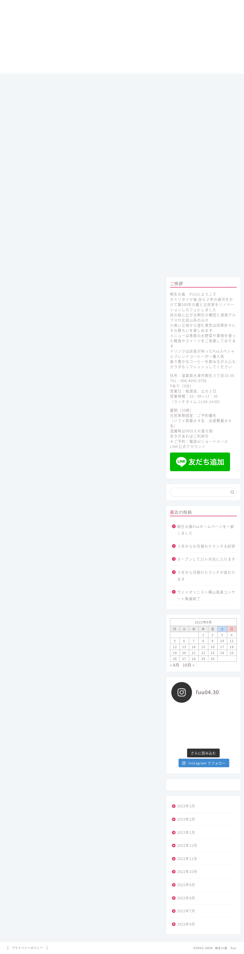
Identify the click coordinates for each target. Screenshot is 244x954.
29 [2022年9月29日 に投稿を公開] (203, 658)
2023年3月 (186, 805)
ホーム (28, 263)
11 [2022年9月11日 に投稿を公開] (232, 641)
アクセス (215, 263)
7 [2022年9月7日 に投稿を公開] (194, 641)
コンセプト (122, 263)
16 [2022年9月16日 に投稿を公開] (213, 646)
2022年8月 (186, 897)
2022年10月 (187, 871)
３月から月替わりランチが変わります (206, 576)
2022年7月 (186, 910)
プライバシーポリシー (27, 947)
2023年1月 (186, 832)
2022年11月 (187, 858)
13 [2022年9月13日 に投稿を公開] (184, 646)
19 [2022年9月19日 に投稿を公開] (175, 652)
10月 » (189, 665)
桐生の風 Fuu (122, 37)
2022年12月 (187, 845)
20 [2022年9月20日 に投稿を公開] (184, 652)
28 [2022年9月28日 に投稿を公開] (194, 658)
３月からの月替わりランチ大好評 (206, 546)
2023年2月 (186, 819)
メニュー (75, 263)
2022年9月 (186, 884)
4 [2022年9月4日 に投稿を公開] (232, 635)
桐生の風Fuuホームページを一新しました (205, 530)
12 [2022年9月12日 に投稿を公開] (175, 646)
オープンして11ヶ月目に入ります (206, 559)
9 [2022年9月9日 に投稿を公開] (213, 641)
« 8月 (175, 665)
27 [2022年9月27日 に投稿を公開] (184, 658)
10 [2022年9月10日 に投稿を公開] (222, 641)
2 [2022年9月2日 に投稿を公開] (213, 635)
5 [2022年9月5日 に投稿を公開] (175, 641)
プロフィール (169, 263)
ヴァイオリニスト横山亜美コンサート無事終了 (206, 595)
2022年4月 (186, 924)
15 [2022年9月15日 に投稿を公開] (203, 646)
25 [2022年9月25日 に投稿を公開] (232, 652)
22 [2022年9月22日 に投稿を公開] (203, 652)
